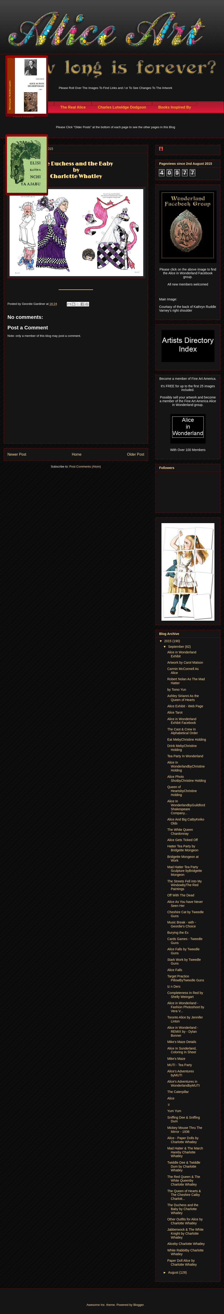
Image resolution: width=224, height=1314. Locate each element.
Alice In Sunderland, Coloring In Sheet (181, 1050)
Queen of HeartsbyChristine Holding (182, 791)
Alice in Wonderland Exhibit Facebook (181, 721)
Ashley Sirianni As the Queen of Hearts (183, 698)
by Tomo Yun (176, 689)
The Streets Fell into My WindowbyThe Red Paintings (184, 885)
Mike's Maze (176, 1058)
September (176, 646)
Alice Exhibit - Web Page (185, 706)
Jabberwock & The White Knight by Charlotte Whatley (185, 1233)
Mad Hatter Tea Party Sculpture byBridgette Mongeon (184, 871)
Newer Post (16, 454)
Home (77, 454)
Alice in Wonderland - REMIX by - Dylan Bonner (182, 1031)
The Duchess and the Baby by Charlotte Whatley (182, 1209)
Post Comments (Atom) (85, 466)
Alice (170, 1098)
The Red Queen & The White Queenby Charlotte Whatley (183, 1181)
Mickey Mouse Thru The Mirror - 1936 (184, 1130)
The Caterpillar (178, 1092)
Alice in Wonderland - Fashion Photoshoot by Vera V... (185, 1007)
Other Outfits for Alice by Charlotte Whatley (185, 1221)
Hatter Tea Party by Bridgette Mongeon (182, 848)
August (173, 1272)
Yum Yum (174, 1111)
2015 (168, 641)
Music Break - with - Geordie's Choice (181, 924)
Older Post (135, 454)
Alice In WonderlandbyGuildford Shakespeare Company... (186, 807)
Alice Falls (174, 970)
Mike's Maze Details (181, 1042)
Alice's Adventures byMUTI (180, 1073)
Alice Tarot (174, 712)
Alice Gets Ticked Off (182, 840)
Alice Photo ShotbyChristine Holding (186, 778)
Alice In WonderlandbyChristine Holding (186, 766)
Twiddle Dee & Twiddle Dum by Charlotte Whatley (183, 1166)
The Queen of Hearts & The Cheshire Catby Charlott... (184, 1195)
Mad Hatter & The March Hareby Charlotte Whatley (185, 1152)
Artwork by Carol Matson (185, 662)
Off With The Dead (180, 895)
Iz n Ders (173, 986)
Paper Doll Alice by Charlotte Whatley (182, 1262)
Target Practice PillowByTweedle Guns (185, 978)
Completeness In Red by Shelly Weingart (185, 995)
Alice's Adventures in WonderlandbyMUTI (183, 1083)
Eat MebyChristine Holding (186, 739)
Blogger (138, 1305)
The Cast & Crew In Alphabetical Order (182, 731)
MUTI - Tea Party (179, 1065)
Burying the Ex (178, 932)
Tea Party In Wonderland (185, 756)
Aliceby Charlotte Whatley (186, 1244)
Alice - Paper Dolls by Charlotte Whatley (183, 1140)
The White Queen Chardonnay (180, 831)
